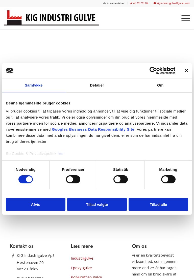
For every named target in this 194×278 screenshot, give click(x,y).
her (61, 153)
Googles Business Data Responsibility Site (93, 129)
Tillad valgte (97, 204)
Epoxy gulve (81, 267)
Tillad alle (158, 204)
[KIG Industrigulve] (53, 18)
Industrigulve (82, 258)
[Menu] (183, 18)
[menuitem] (114, 3)
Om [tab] (160, 85)
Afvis (35, 204)
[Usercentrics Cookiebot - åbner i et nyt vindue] (153, 70)
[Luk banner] (186, 70)
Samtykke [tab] (34, 85)
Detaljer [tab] (97, 85)
